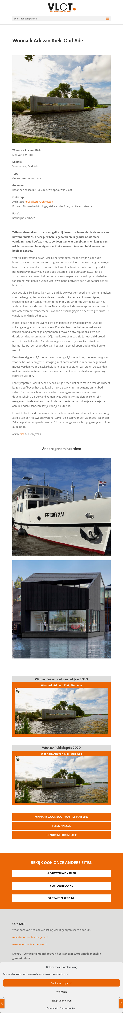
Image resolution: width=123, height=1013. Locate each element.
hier (22, 434)
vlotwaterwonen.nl (61, 873)
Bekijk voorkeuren (61, 1000)
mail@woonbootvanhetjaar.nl (30, 937)
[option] (61, 99)
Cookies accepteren (61, 983)
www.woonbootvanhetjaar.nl (29, 944)
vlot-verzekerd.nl (61, 898)
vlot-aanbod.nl (61, 885)
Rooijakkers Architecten (39, 201)
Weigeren (61, 991)
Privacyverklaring (67, 1008)
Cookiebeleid (52, 1008)
